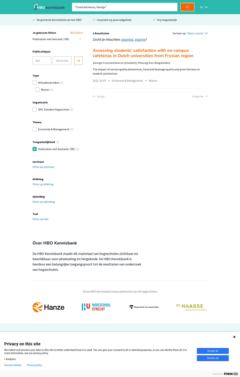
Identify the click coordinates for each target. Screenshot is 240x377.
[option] (120, 307)
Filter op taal (40, 219)
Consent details (12, 365)
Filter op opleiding (43, 201)
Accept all (212, 350)
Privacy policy (34, 365)
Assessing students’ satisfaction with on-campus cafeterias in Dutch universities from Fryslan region (143, 53)
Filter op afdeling (43, 184)
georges (127, 39)
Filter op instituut (43, 166)
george (140, 39)
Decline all (212, 358)
